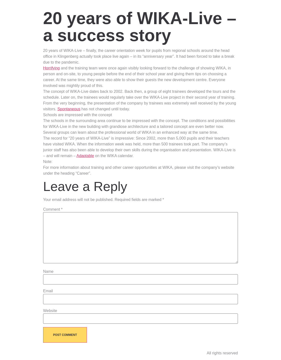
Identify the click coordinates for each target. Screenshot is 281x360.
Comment (53, 209)
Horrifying (51, 68)
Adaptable (85, 156)
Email (48, 291)
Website (50, 311)
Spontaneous (68, 109)
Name (48, 272)
